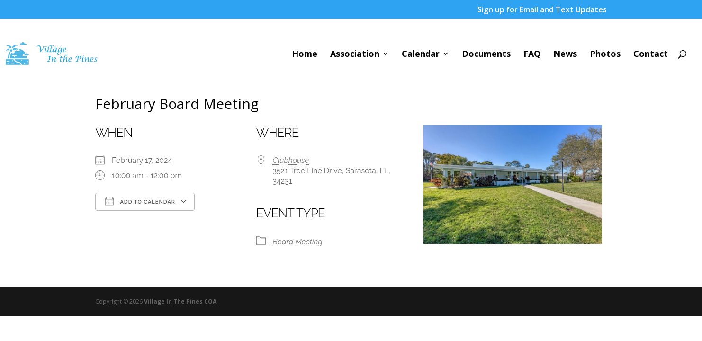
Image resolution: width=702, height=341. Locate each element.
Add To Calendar (140, 201)
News (565, 54)
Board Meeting (298, 241)
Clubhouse (291, 160)
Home (304, 54)
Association (354, 54)
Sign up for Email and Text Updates (542, 10)
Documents (486, 54)
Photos (605, 54)
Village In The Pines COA (180, 301)
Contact (650, 54)
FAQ (531, 54)
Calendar (421, 54)
